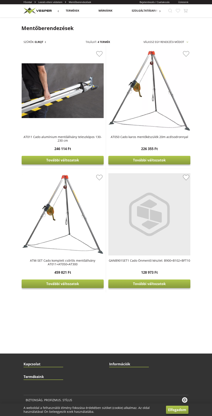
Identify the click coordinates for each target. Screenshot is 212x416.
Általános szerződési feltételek (127, 285)
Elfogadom (177, 409)
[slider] (25, 150)
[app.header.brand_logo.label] (37, 10)
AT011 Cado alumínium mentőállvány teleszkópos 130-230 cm (114, 106)
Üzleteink (183, 2)
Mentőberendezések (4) (49, 77)
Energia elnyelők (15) (46, 100)
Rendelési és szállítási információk (129, 277)
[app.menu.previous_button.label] (60, 10)
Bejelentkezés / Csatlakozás (155, 2)
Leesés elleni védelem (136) (45, 69)
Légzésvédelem (33, 376)
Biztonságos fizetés (120, 303)
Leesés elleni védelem (50, 2)
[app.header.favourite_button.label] (178, 10)
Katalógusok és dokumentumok (127, 260)
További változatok (114, 129)
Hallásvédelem (32, 342)
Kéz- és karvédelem (35, 325)
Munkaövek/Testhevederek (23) (54, 92)
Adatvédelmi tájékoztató (123, 294)
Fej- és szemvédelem (36, 334)
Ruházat (28, 351)
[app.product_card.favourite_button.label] (133, 54)
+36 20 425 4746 (39, 268)
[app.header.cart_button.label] (186, 10)
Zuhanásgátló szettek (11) (50, 85)
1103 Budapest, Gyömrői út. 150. (49, 277)
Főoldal (28, 2)
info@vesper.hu (41, 260)
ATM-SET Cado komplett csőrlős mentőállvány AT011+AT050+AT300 (114, 199)
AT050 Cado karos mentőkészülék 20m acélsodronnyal (166, 104)
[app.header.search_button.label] (170, 10)
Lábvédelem (31, 368)
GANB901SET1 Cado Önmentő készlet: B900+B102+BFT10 (166, 197)
